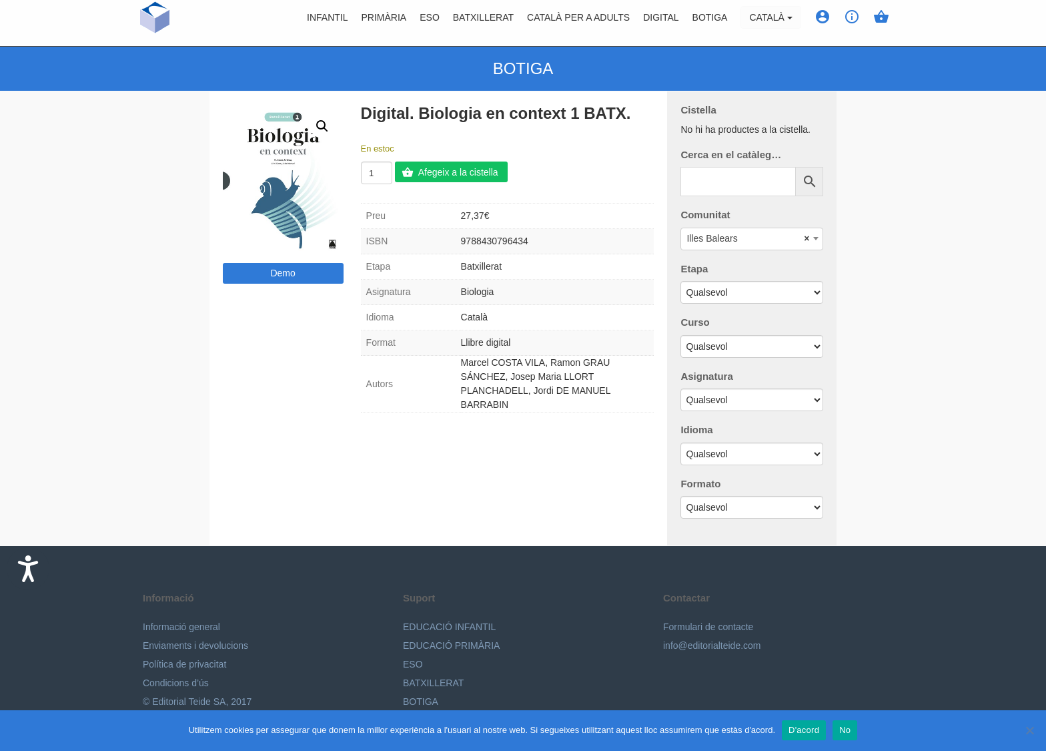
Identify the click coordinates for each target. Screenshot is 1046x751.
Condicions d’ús (176, 683)
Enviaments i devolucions (195, 645)
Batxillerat (483, 23)
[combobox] (751, 239)
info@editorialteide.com (712, 645)
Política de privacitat (184, 664)
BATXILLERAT (433, 683)
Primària (384, 23)
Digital (660, 23)
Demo (282, 273)
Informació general (181, 626)
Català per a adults (578, 23)
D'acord (804, 730)
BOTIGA (710, 23)
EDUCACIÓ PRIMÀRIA (451, 645)
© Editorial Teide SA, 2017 (197, 701)
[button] (322, 126)
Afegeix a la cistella (458, 172)
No (845, 730)
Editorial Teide (155, 23)
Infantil (327, 23)
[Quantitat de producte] (376, 173)
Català (770, 23)
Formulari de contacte (708, 626)
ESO (430, 23)
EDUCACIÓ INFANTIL (449, 626)
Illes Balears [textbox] (747, 238)
